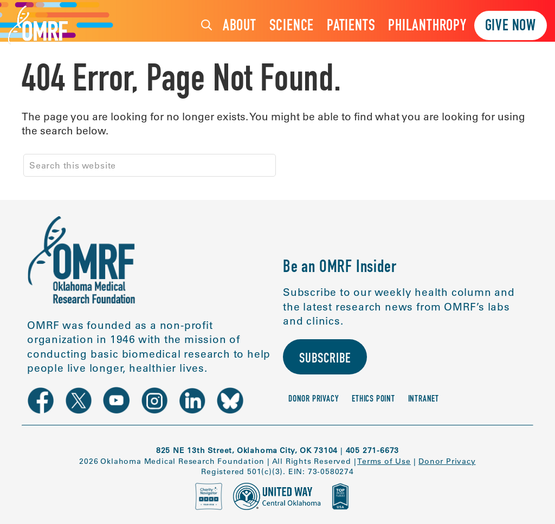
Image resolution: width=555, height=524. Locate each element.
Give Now (510, 27)
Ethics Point (373, 399)
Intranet (423, 399)
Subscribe (325, 359)
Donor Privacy (313, 399)
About (239, 27)
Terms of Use (384, 461)
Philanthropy (427, 27)
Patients (351, 27)
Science (291, 27)
